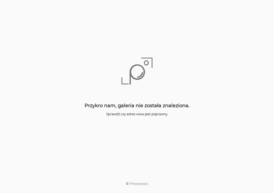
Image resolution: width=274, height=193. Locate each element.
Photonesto (139, 184)
